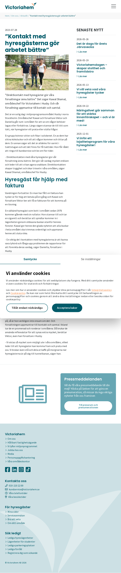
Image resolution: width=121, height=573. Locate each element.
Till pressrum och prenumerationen (88, 406)
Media (11, 454)
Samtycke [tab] (30, 259)
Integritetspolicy (102, 289)
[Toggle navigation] (113, 6)
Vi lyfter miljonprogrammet (22, 446)
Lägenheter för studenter (21, 541)
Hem (7, 15)
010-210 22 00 (14, 485)
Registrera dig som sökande (22, 553)
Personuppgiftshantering (21, 457)
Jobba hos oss (15, 450)
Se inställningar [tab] (91, 259)
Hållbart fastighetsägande (22, 442)
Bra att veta (14, 519)
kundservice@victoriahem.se (22, 489)
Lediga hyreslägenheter (20, 537)
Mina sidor (13, 511)
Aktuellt (24, 15)
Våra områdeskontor (19, 461)
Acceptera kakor (67, 308)
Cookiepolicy (18, 293)
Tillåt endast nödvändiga (27, 308)
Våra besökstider (15, 497)
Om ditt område (16, 523)
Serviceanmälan (16, 515)
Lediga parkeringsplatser (21, 545)
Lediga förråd (15, 549)
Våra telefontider (16, 493)
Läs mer (82, 51)
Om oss (14, 15)
